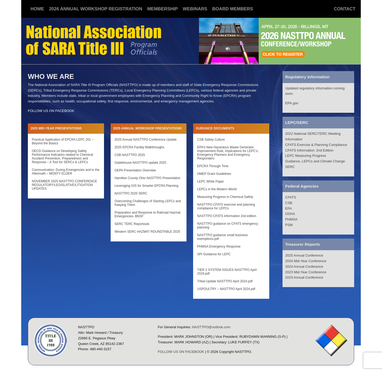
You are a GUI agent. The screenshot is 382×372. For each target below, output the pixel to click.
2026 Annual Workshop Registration (95, 8)
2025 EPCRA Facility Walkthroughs (139, 147)
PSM (289, 225)
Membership (162, 8)
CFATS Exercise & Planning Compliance (316, 145)
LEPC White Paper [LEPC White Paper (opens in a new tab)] (210, 181)
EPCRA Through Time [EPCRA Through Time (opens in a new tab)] (212, 166)
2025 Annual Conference (304, 255)
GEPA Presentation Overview (135, 170)
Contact (344, 8)
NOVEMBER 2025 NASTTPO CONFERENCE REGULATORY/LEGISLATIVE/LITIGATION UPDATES (64, 185)
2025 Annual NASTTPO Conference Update (146, 139)
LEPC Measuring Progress (305, 156)
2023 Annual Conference (304, 277)
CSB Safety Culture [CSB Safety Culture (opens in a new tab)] (211, 139)
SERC (290, 167)
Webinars (195, 8)
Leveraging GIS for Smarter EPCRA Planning (147, 186)
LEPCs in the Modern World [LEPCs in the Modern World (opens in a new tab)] (217, 189)
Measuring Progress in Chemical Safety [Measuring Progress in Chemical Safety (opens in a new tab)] (225, 197)
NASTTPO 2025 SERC (131, 193)
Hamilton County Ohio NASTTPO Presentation (147, 178)
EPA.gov (291, 103)
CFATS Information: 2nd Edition (309, 150)
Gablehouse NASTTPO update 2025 (140, 163)
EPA (288, 208)
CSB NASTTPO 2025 (130, 155)
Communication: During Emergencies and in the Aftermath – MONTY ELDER (65, 171)
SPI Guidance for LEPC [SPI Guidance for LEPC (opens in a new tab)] (214, 254)
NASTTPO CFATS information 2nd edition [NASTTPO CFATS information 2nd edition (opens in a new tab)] (226, 216)
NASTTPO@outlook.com (211, 327)
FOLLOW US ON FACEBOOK (51, 111)
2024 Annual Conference (304, 267)
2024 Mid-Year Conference (305, 261)
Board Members (232, 8)
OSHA (290, 214)
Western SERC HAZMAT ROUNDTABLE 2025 (147, 231)
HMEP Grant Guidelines (214, 174)
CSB (288, 203)
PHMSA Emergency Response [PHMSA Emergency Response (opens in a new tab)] (218, 246)
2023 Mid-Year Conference (305, 272)
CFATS (290, 197)
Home (37, 8)
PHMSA (291, 219)
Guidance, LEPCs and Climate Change (315, 161)
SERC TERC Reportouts (132, 224)
